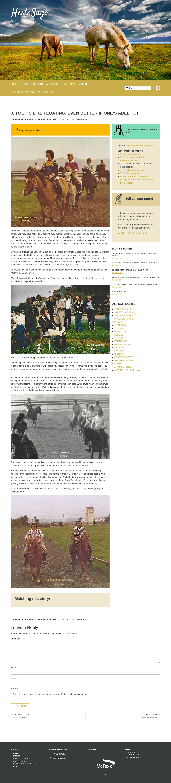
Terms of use (133, 757)
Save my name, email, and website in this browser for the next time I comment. (50, 694)
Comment (16, 639)
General (119, 338)
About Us (48, 92)
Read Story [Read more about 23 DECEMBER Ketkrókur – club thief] (117, 273)
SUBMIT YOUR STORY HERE (132, 233)
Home (14, 84)
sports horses (123, 312)
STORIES (24, 84)
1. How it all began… (130, 154)
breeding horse (124, 360)
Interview (28, 119)
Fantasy (119, 351)
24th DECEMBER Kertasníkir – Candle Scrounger (135, 263)
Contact (131, 752)
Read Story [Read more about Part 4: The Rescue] (117, 294)
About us (17, 766)
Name (14, 667)
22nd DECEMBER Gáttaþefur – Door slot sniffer (135, 277)
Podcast (119, 322)
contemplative (123, 357)
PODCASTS (38, 84)
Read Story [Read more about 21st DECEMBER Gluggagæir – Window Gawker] (117, 287)
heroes (118, 335)
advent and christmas (127, 370)
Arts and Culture (21, 759)
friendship (120, 341)
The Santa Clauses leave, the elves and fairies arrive (135, 255)
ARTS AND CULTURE (56, 84)
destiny (119, 354)
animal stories (123, 367)
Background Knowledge (24, 764)
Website (14, 688)
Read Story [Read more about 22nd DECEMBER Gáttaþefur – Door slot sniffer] (117, 280)
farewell (120, 348)
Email (14, 678)
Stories (16, 756)
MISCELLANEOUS (79, 84)
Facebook (59, 754)
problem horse (123, 319)
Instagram (59, 758)
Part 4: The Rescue (121, 292)
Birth (117, 364)
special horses (123, 315)
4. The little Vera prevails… (133, 170)
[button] (158, 88)
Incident (119, 328)
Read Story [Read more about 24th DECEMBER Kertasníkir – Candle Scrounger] (117, 265)
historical (18, 119)
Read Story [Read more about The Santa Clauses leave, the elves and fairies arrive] (117, 258)
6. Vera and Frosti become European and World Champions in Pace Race (136, 179)
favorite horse (123, 344)
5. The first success (130, 173)
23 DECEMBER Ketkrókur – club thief (130, 270)
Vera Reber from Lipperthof (141, 145)
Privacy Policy (134, 755)
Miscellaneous (20, 761)
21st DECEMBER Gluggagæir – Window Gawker (134, 284)
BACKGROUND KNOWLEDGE (25, 92)
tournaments (122, 309)
